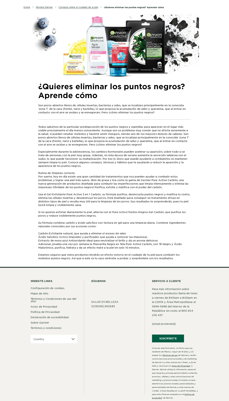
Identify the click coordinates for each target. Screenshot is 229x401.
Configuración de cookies (47, 288)
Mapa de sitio (39, 293)
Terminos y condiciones (46, 327)
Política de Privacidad (45, 311)
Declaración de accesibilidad (50, 317)
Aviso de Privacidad (44, 306)
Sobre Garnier (40, 322)
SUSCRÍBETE (168, 338)
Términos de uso (170, 355)
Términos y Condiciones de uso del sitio (53, 300)
